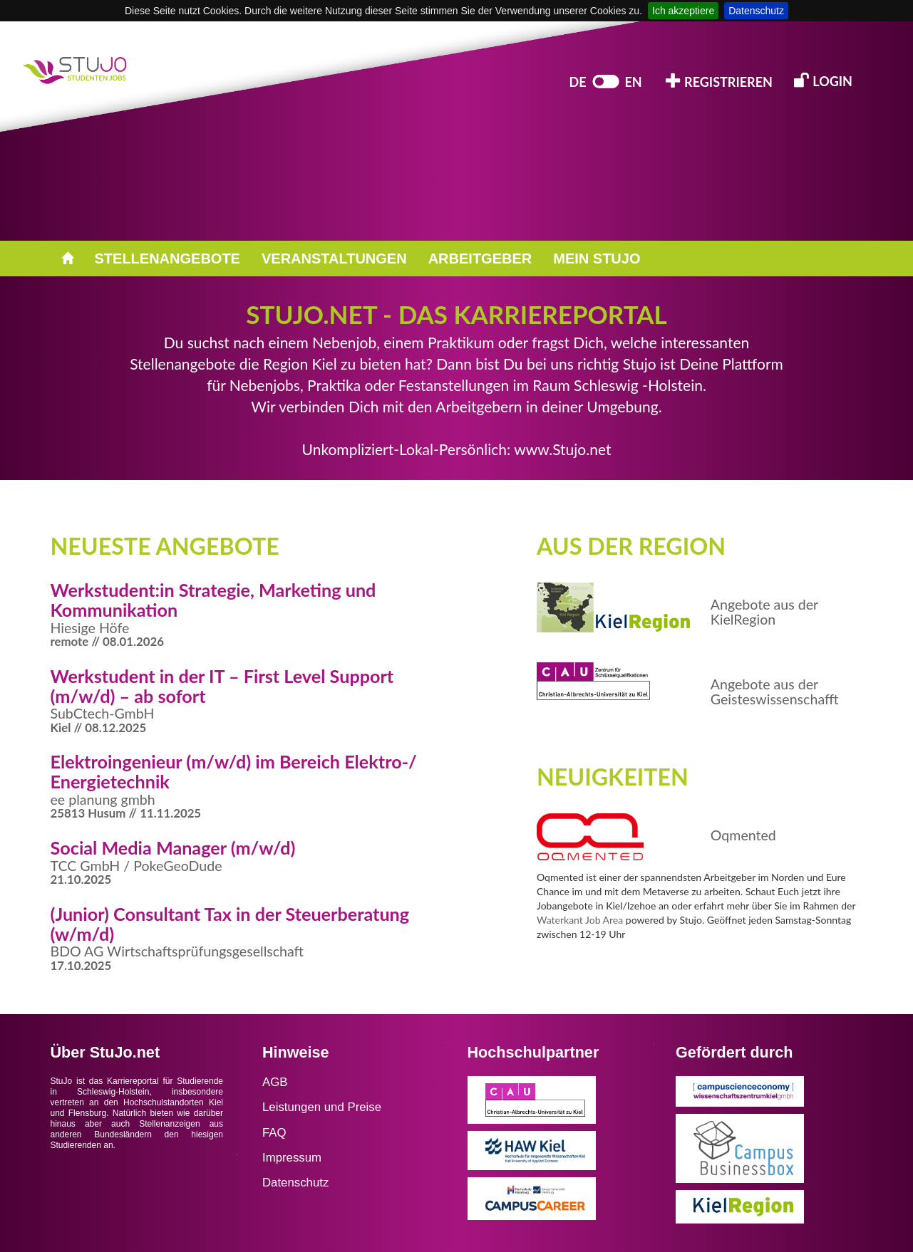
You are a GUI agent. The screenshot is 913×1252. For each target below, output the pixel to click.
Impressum (291, 1157)
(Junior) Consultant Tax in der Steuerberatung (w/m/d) (230, 923)
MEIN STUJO (596, 258)
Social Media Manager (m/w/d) (173, 847)
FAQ (274, 1132)
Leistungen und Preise (321, 1107)
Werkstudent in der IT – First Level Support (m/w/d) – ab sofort (222, 685)
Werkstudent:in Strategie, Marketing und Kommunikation (213, 599)
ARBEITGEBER (480, 258)
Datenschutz (756, 10)
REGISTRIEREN (719, 81)
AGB (274, 1082)
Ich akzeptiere (683, 10)
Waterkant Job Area (580, 920)
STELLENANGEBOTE (167, 258)
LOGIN (823, 80)
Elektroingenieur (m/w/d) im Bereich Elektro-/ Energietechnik (234, 771)
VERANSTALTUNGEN (334, 258)
